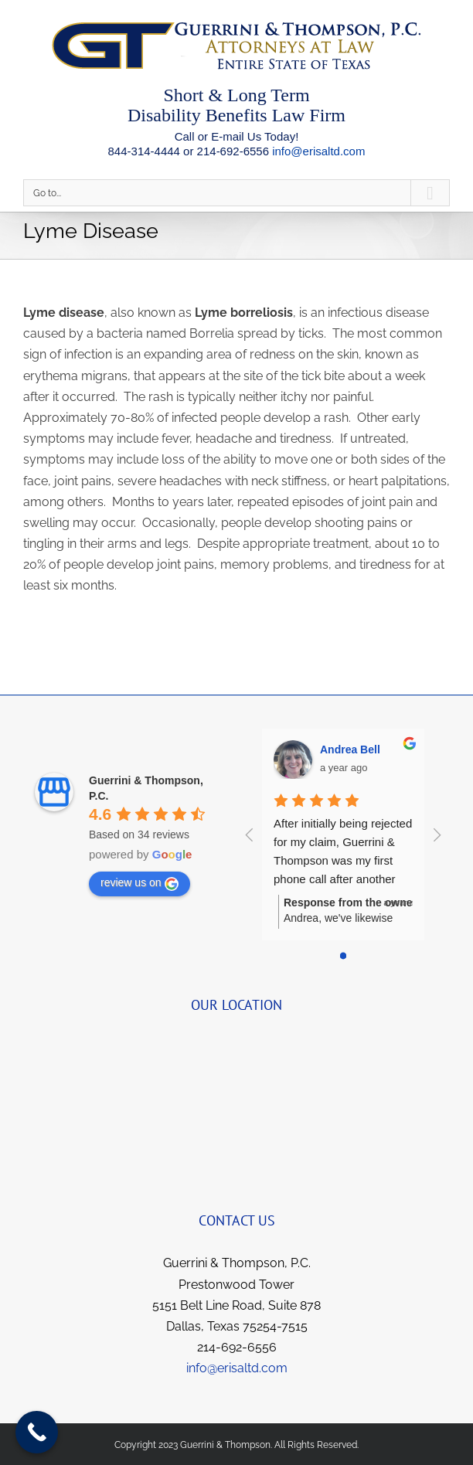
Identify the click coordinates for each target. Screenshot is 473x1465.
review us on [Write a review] (139, 883)
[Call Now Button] (36, 1432)
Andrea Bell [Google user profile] (350, 749)
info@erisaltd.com (318, 151)
